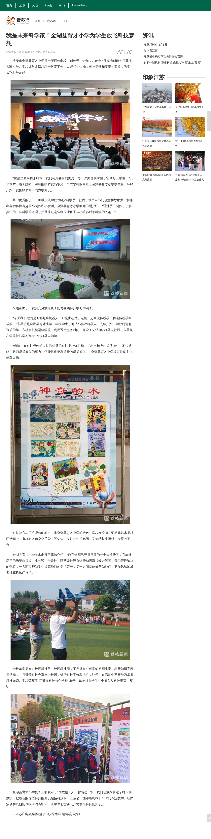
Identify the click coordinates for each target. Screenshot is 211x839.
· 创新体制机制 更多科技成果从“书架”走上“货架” (171, 62)
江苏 (65, 20)
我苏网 (51, 20)
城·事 (22, 5)
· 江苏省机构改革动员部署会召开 (162, 56)
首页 (9, 5)
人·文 (35, 5)
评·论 (61, 5)
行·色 (48, 5)
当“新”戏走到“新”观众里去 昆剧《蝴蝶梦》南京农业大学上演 (189, 179)
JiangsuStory (79, 5)
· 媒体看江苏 (150, 50)
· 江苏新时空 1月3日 (154, 44)
